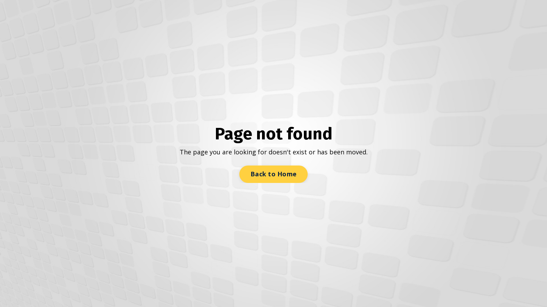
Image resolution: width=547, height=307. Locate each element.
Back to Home (273, 174)
